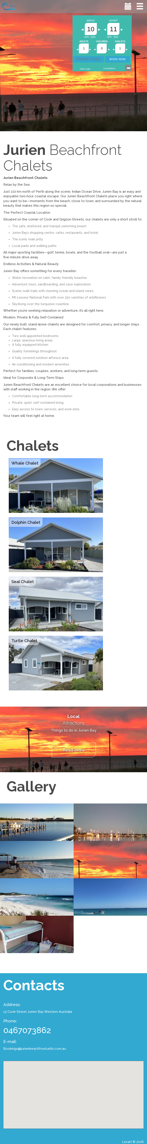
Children (102, 41)
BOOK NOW (118, 59)
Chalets (120, 41)
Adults (84, 41)
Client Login (85, 69)
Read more (74, 750)
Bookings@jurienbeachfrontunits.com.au (34, 1049)
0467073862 (27, 1030)
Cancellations (109, 68)
